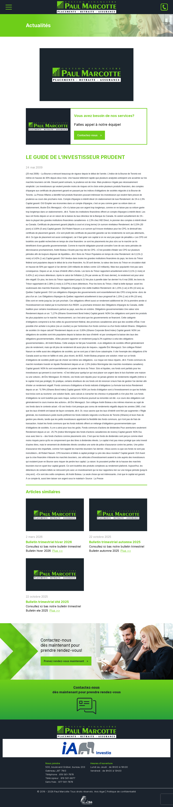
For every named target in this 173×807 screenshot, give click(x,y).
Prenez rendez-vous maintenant (64, 661)
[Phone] (164, 7)
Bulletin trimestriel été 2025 (47, 602)
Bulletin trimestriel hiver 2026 (49, 542)
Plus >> (57, 550)
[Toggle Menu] (8, 7)
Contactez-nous (87, 135)
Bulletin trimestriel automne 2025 (114, 542)
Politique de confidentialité (121, 791)
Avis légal (99, 791)
